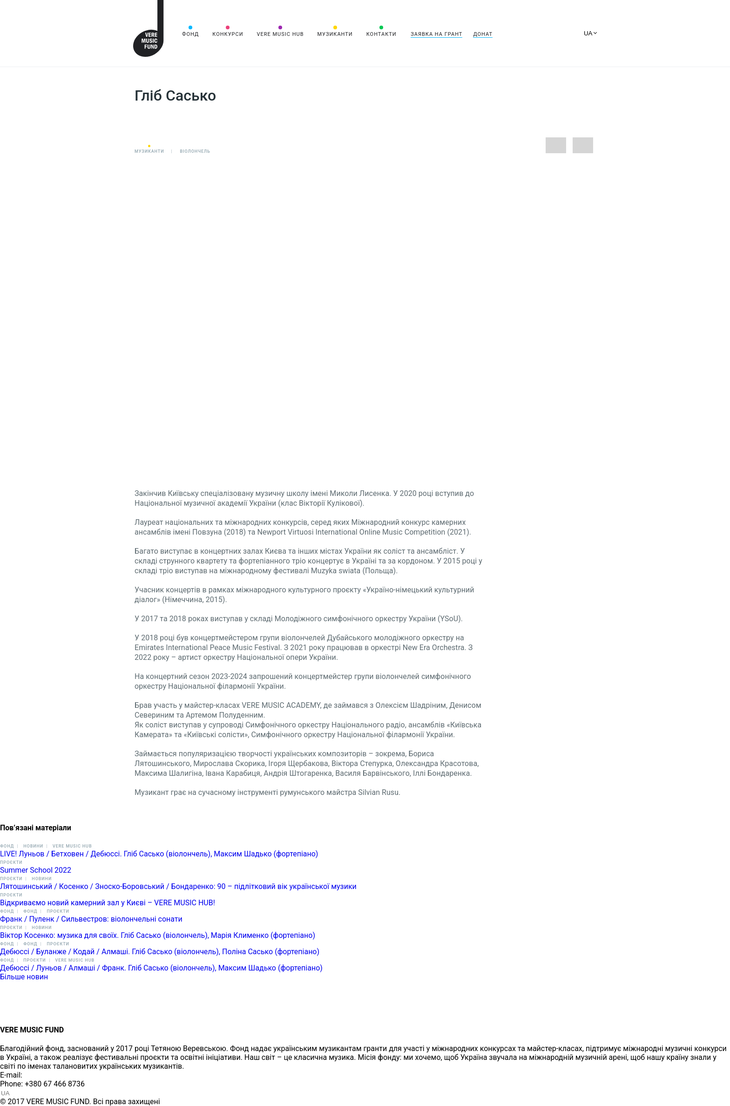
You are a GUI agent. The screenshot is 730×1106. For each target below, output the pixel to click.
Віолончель (195, 151)
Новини (33, 846)
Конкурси (227, 34)
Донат (483, 34)
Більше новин (24, 976)
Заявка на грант (436, 34)
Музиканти (334, 34)
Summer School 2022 (35, 870)
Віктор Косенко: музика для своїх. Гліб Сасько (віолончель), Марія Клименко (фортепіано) (157, 935)
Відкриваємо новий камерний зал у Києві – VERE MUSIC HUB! (107, 902)
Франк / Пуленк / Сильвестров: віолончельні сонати (91, 919)
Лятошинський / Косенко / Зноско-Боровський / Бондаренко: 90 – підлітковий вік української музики (178, 886)
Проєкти (11, 862)
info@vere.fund (49, 1075)
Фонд (190, 34)
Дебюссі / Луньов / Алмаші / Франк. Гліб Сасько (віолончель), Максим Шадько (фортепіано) (161, 968)
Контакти (381, 34)
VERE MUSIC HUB (280, 34)
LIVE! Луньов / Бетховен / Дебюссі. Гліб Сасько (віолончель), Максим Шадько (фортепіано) (159, 853)
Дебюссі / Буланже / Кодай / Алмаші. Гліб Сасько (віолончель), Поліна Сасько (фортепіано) (159, 951)
